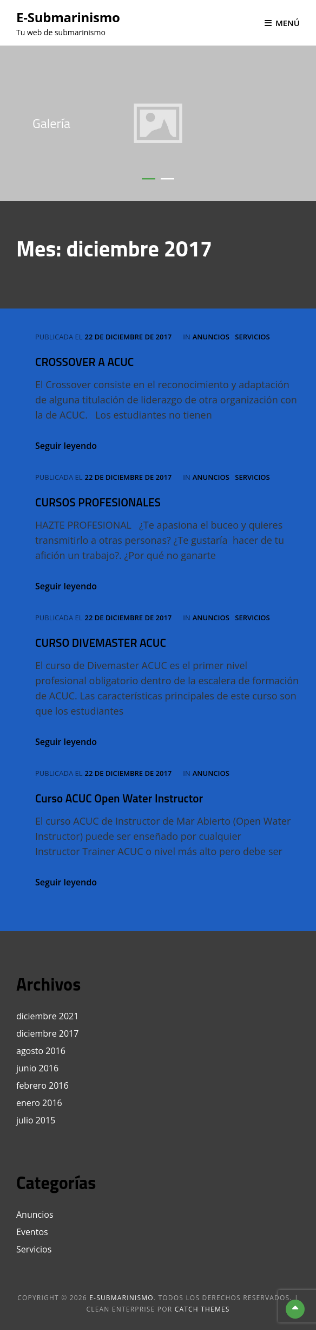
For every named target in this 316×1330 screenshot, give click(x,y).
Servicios (252, 337)
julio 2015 (35, 1120)
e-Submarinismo (68, 17)
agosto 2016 (40, 1051)
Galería (51, 123)
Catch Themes (202, 1309)
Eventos (32, 1232)
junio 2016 (37, 1068)
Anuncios (211, 337)
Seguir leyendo (66, 446)
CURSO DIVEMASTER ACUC (100, 642)
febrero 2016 (42, 1085)
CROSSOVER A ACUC (84, 361)
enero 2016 (39, 1103)
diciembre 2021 (47, 1016)
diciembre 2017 (47, 1033)
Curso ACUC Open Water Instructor (119, 798)
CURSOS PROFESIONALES (98, 502)
